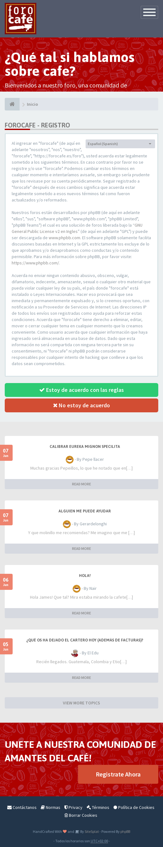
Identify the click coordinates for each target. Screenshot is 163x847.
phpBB (125, 831)
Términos (98, 807)
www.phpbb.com (64, 237)
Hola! (85, 575)
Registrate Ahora (118, 774)
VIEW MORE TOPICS (81, 703)
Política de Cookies (133, 807)
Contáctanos (22, 807)
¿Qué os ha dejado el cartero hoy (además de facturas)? (84, 640)
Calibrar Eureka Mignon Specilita (85, 446)
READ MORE (81, 484)
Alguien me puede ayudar (84, 511)
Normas (50, 807)
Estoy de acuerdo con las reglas (81, 389)
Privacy (73, 807)
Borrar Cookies (80, 815)
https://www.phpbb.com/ (35, 263)
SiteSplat (91, 831)
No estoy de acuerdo (81, 405)
